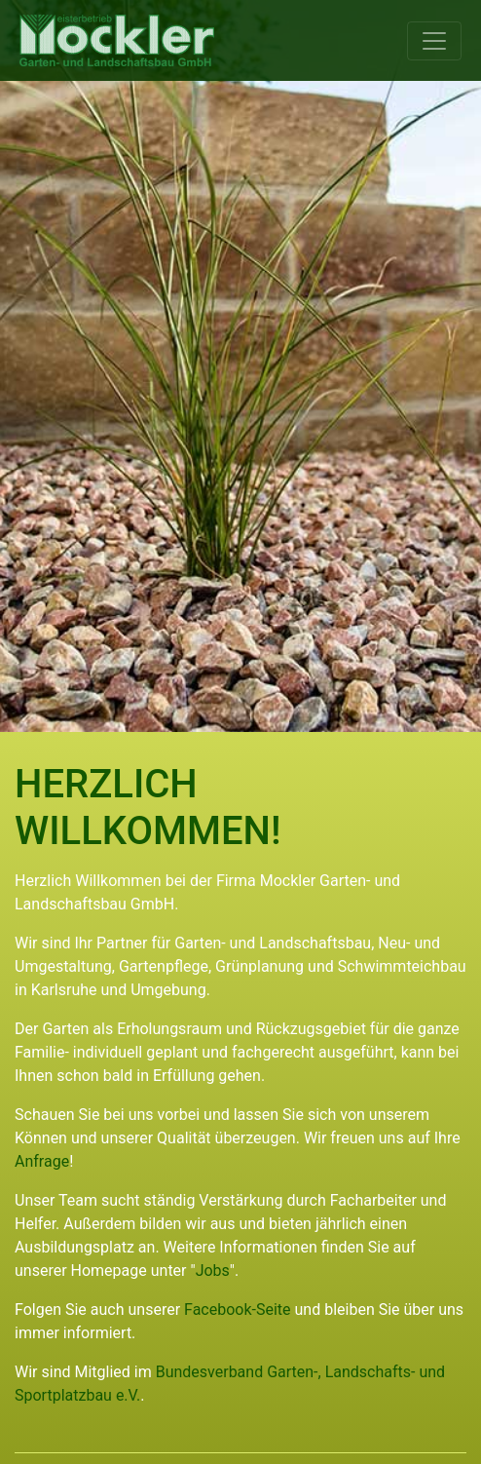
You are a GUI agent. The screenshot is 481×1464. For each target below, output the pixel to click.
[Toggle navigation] (434, 40)
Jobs (213, 1270)
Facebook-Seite (237, 1309)
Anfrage (42, 1161)
